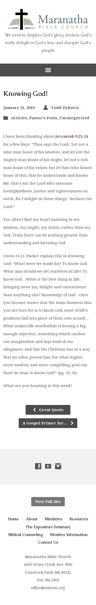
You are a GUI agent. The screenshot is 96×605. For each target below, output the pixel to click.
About (31, 519)
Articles (19, 118)
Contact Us (48, 542)
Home (13, 519)
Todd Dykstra (65, 107)
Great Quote (48, 410)
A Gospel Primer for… (48, 423)
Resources (78, 519)
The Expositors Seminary (48, 526)
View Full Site (48, 502)
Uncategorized (74, 118)
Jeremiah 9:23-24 (71, 136)
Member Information (69, 534)
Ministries (53, 519)
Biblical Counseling (25, 534)
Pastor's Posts (43, 118)
